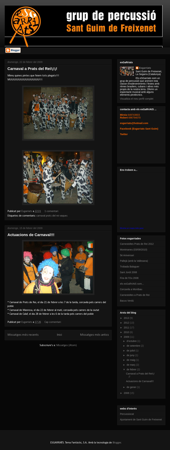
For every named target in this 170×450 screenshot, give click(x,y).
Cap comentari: (53, 322)
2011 (127, 327)
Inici (59, 335)
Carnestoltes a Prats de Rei (135, 295)
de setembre (134, 345)
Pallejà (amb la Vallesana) (134, 260)
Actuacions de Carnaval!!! (30, 235)
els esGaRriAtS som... (132, 283)
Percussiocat (127, 414)
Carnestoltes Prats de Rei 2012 (137, 243)
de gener (132, 387)
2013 (127, 318)
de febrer (132, 369)
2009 (127, 337)
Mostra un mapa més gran (132, 228)
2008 (127, 393)
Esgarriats (145, 68)
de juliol (131, 350)
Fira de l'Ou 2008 (129, 278)
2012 (127, 322)
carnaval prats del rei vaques (52, 215)
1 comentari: (51, 211)
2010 (127, 332)
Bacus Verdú (127, 300)
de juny (131, 355)
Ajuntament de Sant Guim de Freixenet (141, 419)
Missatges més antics (94, 335)
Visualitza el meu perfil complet (136, 98)
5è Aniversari (127, 255)
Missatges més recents (23, 335)
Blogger (117, 442)
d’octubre (132, 341)
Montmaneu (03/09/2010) (133, 249)
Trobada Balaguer (129, 266)
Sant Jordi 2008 (128, 272)
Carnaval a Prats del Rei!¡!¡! (32, 69)
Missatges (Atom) (66, 345)
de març (131, 364)
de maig (131, 360)
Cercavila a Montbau (131, 289)
